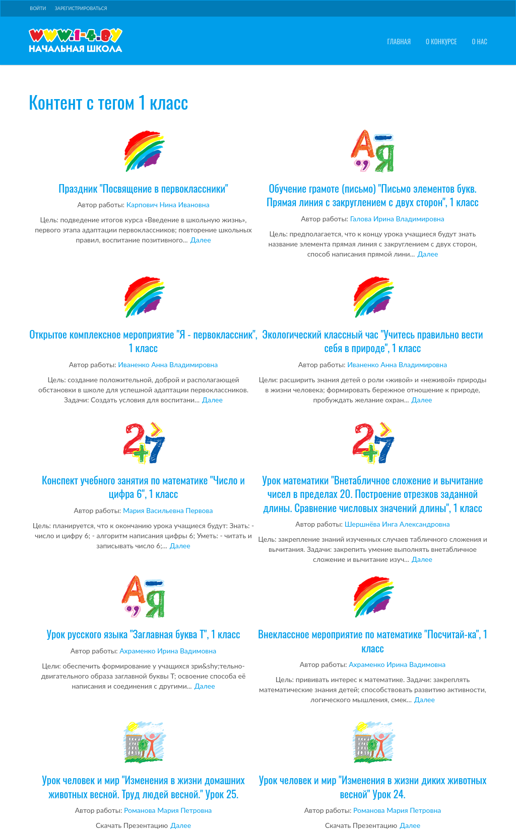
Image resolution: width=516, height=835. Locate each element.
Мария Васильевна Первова (168, 510)
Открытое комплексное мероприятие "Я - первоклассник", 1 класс (143, 315)
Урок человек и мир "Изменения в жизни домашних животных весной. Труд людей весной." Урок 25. (143, 760)
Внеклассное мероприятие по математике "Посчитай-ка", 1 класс (372, 614)
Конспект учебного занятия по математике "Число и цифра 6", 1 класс (143, 460)
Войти (38, 8)
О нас (479, 41)
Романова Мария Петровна (168, 810)
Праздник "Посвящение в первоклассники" (143, 162)
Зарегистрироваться (81, 8)
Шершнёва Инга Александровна (397, 524)
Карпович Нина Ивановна (168, 204)
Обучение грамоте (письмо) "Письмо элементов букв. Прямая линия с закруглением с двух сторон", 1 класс (372, 169)
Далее (200, 239)
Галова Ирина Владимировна (397, 218)
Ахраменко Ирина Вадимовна (167, 650)
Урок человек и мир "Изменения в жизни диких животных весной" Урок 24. (372, 760)
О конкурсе (441, 41)
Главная (399, 41)
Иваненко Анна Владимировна (168, 364)
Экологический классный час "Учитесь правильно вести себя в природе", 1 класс (372, 315)
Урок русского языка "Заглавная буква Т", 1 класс (143, 607)
